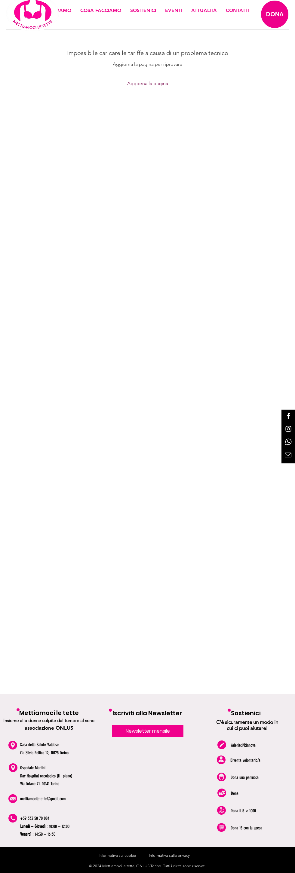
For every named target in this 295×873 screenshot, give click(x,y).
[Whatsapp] (288, 442)
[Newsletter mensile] (147, 731)
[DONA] (274, 14)
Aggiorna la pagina (147, 83)
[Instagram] (288, 429)
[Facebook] (288, 416)
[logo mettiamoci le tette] (32, 16)
